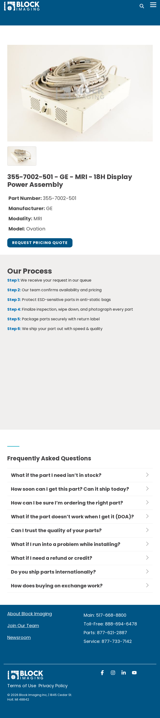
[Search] (142, 6)
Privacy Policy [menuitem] (53, 686)
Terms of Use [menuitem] (21, 686)
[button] (103, 673)
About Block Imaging (29, 614)
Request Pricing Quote (40, 242)
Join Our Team (23, 626)
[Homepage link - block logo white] (25, 677)
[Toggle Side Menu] (153, 4)
